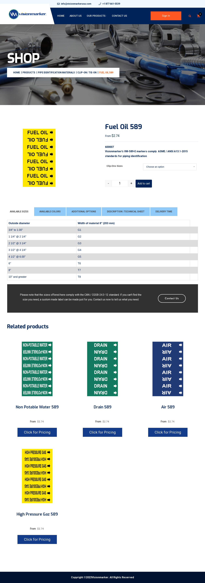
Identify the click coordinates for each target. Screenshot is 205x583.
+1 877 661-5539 (111, 3)
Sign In (166, 15)
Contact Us (119, 15)
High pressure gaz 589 (37, 514)
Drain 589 (102, 407)
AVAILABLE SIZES (19, 211)
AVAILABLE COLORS (50, 211)
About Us (76, 15)
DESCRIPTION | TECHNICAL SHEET (126, 211)
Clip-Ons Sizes (115, 166)
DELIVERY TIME (164, 211)
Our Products (96, 15)
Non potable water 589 (37, 407)
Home (60, 15)
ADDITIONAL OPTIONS (84, 211)
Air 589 (168, 407)
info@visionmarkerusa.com (76, 3)
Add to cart (144, 183)
